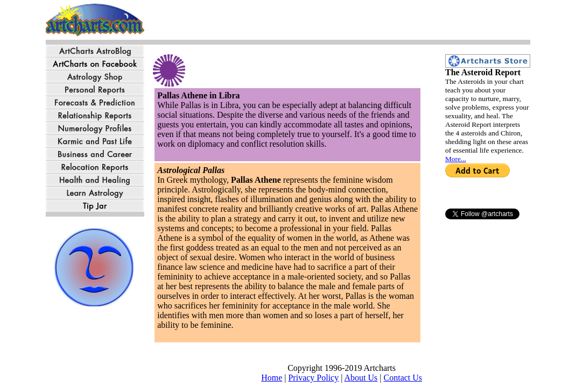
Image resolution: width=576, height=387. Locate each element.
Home (271, 377)
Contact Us (403, 377)
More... (455, 159)
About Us (361, 377)
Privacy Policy (313, 377)
